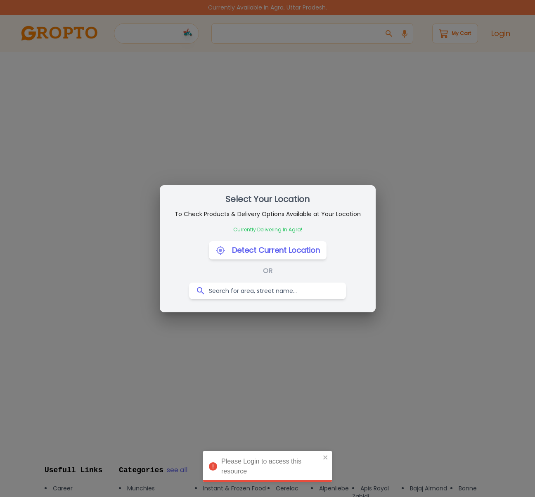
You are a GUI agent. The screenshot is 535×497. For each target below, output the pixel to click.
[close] (326, 459)
